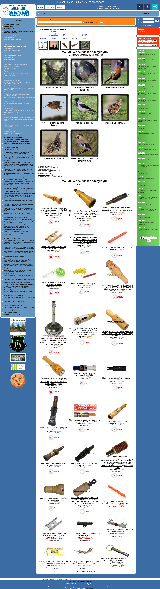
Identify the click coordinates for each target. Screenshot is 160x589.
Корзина (52, 579)
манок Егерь (49, 24)
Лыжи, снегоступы (9, 115)
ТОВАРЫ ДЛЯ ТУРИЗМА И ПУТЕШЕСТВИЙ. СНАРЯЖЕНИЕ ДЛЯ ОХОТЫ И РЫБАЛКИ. (17, 152)
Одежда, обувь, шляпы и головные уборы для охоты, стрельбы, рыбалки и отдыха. (18, 170)
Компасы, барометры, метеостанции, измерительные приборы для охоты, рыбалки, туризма (18, 291)
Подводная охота (8, 123)
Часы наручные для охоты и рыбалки (15, 179)
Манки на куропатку (9, 62)
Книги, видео (7, 129)
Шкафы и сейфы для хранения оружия (16, 310)
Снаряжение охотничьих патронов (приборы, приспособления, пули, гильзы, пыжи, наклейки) (18, 264)
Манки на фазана (9, 52)
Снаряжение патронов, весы (12, 80)
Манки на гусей (8, 41)
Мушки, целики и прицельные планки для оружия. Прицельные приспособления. (19, 304)
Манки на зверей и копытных (12, 66)
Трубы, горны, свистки (10, 71)
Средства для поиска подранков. (14, 301)
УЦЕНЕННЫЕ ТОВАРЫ (11, 312)
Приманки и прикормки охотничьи (14, 256)
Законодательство (80, 13)
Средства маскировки (10, 75)
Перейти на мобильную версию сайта (80, 581)
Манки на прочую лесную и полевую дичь (15, 64)
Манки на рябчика (9, 48)
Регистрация (50, 7)
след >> (83, 185)
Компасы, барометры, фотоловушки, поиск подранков (19, 117)
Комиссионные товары (10, 131)
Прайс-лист (59, 579)
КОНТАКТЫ (60, 7)
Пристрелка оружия (9, 91)
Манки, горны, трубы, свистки (12, 35)
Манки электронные (9, 37)
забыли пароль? (148, 25)
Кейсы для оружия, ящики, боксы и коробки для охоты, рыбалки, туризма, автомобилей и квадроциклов (18, 183)
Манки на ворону (8, 57)
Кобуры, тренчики (9, 101)
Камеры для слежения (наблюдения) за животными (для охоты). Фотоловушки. (19, 237)
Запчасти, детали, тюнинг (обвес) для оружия (16, 77)
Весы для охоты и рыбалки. (12, 268)
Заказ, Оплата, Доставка (47, 13)
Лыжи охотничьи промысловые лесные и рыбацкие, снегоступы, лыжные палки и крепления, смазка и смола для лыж (20, 252)
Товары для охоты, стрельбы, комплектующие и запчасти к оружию (53, 35)
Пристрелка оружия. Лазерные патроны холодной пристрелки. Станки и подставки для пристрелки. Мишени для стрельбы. (19, 242)
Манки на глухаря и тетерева (12, 50)
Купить (56, 222)
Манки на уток (8, 44)
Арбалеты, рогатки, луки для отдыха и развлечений (19, 177)
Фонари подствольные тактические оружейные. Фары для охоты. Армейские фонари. (18, 276)
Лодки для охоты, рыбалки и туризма (15, 295)
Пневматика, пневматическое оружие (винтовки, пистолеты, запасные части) (18, 205)
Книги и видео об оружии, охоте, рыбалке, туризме (19, 307)
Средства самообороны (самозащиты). (16, 217)
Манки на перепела (9, 59)
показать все (91, 185)
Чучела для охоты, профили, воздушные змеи (16, 73)
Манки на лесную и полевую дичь (84, 36)
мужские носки (81, 587)
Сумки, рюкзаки (8, 105)
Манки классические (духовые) (12, 39)
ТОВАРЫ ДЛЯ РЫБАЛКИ (11, 149)
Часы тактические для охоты (12, 112)
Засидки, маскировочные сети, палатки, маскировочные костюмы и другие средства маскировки (17, 233)
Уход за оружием (8, 108)
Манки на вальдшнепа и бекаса (12, 55)
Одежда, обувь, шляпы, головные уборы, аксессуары (18, 110)
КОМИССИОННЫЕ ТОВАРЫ (12, 314)
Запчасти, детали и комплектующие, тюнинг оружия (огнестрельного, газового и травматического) (17, 272)
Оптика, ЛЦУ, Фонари (10, 86)
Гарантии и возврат (65, 13)
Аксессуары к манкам (10, 68)
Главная (40, 7)
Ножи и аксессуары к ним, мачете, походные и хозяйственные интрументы (17, 83)
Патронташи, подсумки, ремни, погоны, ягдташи (17, 103)
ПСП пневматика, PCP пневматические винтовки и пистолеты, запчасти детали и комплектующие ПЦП (19, 209)
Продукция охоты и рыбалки (12, 133)
